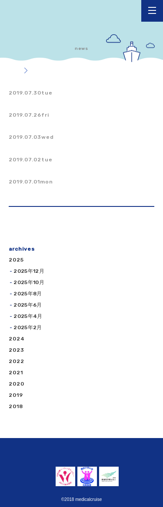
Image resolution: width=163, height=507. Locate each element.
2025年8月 (27, 294)
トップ (11, 71)
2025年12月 (28, 271)
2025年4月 (28, 316)
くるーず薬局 (37, 14)
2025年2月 (27, 327)
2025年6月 (27, 305)
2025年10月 (28, 282)
